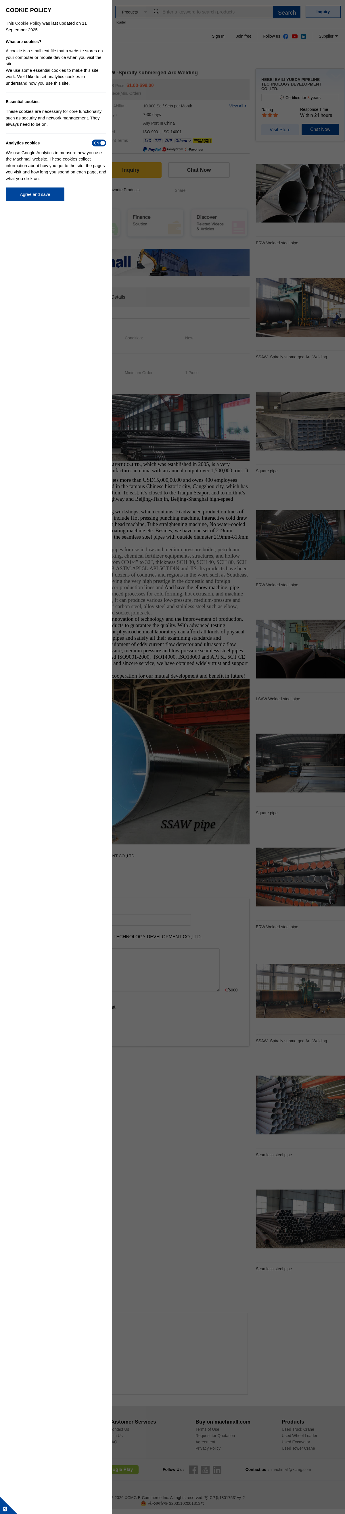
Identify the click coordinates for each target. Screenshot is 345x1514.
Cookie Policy (28, 23)
